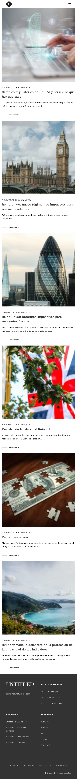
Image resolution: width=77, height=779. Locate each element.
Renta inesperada (15, 537)
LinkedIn (29, 765)
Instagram (45, 765)
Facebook (61, 765)
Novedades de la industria (17, 88)
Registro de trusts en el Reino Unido (29, 429)
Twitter (14, 765)
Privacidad (50, 773)
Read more (14, 115)
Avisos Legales (64, 773)
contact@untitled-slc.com (18, 694)
